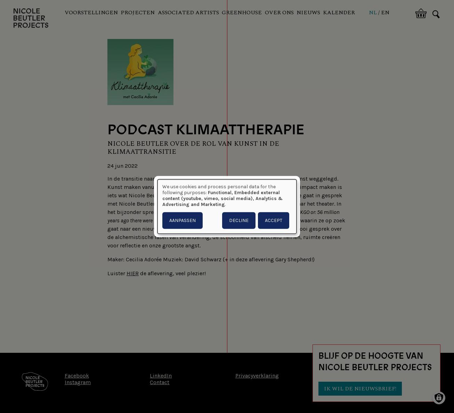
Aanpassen (182, 220)
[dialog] (227, 206)
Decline (239, 220)
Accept (273, 220)
